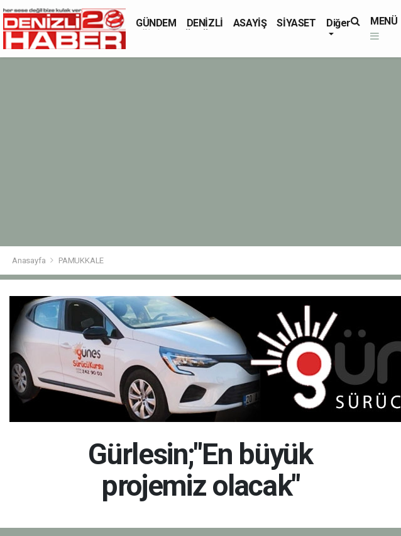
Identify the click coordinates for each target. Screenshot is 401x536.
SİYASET (296, 23)
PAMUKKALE (81, 260)
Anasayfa (29, 260)
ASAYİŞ (250, 23)
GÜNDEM (156, 23)
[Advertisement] (200, 152)
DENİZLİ (205, 23)
